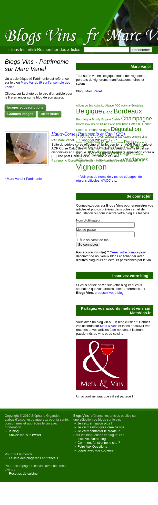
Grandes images (20, 114)
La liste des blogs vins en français (33, 458)
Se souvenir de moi (95, 240)
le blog (14, 431)
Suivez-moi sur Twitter (25, 435)
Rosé (113, 153)
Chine (103, 124)
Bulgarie (106, 119)
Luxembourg (91, 142)
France (85, 135)
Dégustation (126, 129)
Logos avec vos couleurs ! (96, 450)
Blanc (108, 112)
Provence (82, 154)
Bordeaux (127, 111)
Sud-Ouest (116, 160)
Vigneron (91, 167)
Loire (79, 142)
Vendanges (135, 159)
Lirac (144, 136)
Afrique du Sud (84, 105)
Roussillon (137, 154)
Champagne (136, 118)
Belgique (89, 111)
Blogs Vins (81, 416)
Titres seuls (49, 114)
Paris (129, 141)
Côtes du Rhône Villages (93, 130)
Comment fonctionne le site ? (98, 443)
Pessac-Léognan (97, 147)
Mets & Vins (108, 326)
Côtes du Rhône (140, 124)
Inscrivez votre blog (91, 439)
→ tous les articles (23, 50)
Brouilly (96, 119)
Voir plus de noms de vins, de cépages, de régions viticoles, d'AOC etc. (109, 178)
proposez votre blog (109, 293)
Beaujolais (137, 105)
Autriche (126, 105)
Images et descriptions (25, 107)
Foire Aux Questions (92, 446)
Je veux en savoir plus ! (94, 423)
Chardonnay (83, 124)
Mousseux (117, 142)
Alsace (109, 105)
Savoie (94, 160)
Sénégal (103, 160)
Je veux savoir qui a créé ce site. (101, 427)
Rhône (97, 153)
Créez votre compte (124, 252)
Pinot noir (120, 147)
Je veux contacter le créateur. (98, 431)
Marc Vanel (29, 82)
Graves (99, 136)
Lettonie (136, 136)
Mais (106, 141)
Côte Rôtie (122, 124)
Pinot (111, 147)
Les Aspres (124, 136)
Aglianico (99, 105)
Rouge (125, 154)
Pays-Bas (81, 147)
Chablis (116, 119)
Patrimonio (59, 160)
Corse (72, 160)
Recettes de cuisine (23, 473)
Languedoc (111, 136)
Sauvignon (83, 160)
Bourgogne (83, 119)
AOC (117, 105)
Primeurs (135, 147)
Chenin (95, 124)
